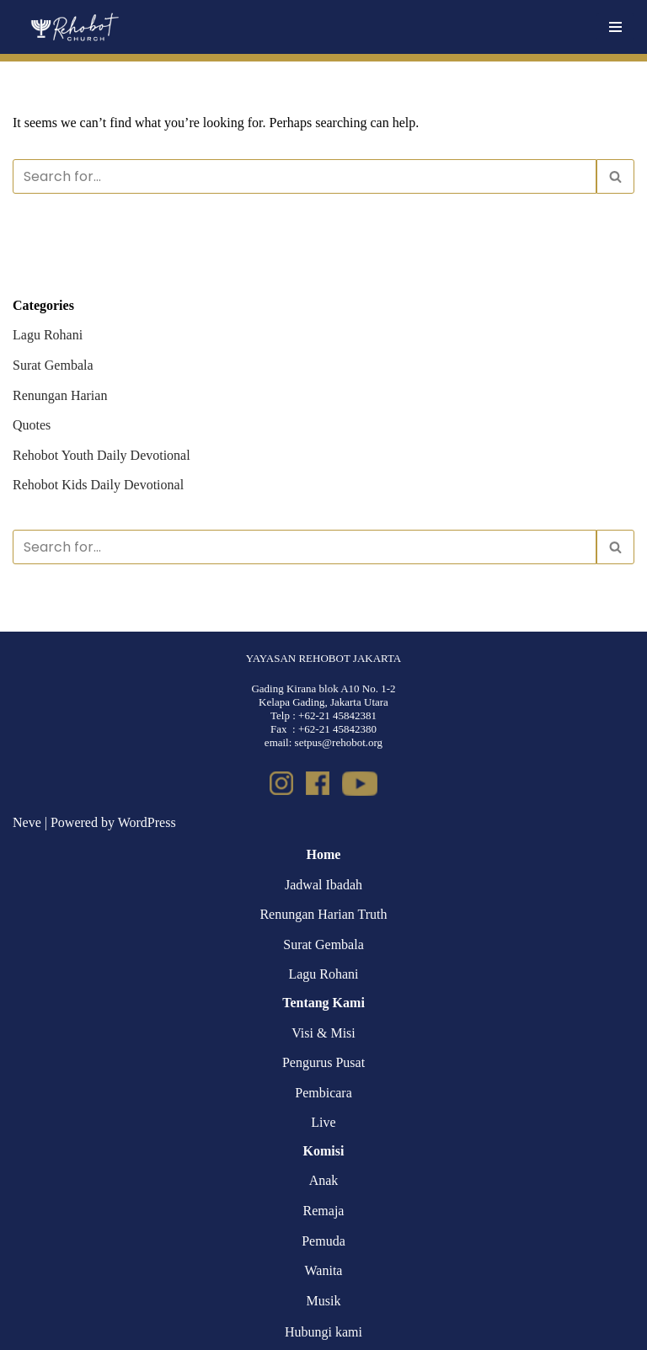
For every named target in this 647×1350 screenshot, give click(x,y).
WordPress (147, 822)
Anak (324, 1180)
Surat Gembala (53, 365)
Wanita (324, 1270)
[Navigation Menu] (615, 26)
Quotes (32, 425)
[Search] (304, 176)
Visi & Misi (323, 1033)
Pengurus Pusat (323, 1062)
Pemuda (323, 1241)
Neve (27, 822)
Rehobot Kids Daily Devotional (98, 485)
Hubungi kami (323, 1332)
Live (323, 1122)
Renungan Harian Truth (323, 914)
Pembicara (323, 1093)
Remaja (324, 1210)
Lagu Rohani (48, 335)
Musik (324, 1301)
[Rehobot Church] (74, 27)
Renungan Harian (60, 395)
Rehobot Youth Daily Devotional (101, 455)
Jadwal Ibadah (323, 885)
